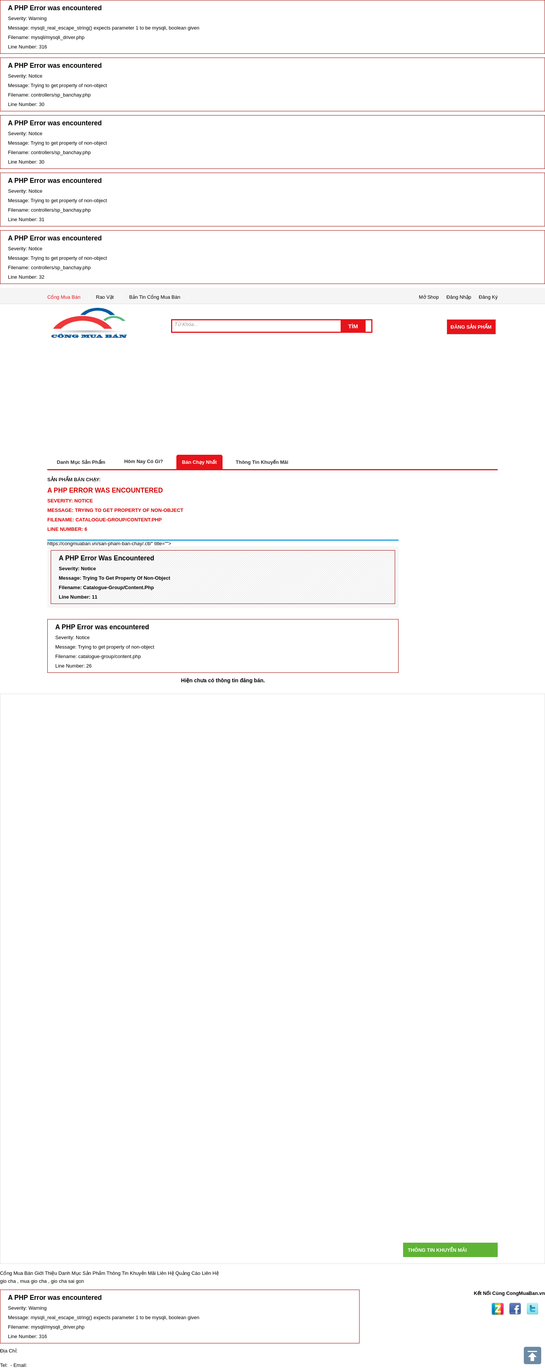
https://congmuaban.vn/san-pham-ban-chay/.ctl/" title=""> (109, 543)
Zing (498, 1309)
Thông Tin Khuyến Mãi (262, 462)
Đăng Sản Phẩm (471, 327)
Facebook (515, 1309)
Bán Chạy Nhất (199, 462)
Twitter (532, 1309)
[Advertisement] (272, 398)
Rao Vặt (105, 297)
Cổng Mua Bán (64, 297)
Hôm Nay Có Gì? (143, 461)
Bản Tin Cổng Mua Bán (154, 297)
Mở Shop (429, 297)
